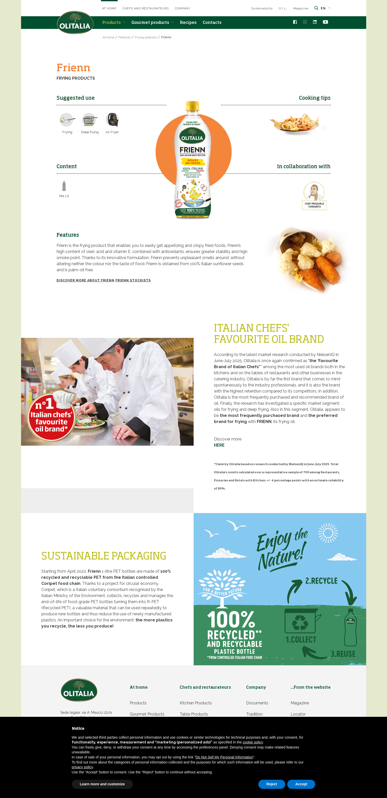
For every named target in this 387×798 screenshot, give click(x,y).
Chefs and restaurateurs (146, 8)
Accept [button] (301, 784)
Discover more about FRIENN (85, 280)
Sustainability (262, 8)
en (326, 8)
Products (113, 23)
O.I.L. (283, 8)
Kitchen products (196, 703)
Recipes (188, 23)
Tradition (254, 714)
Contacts (212, 23)
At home (109, 8)
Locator (298, 714)
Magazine (300, 8)
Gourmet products (152, 23)
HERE (219, 445)
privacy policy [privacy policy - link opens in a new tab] (82, 767)
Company (182, 8)
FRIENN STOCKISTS (133, 280)
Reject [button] (271, 784)
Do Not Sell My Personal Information (224, 757)
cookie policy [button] (253, 742)
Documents (257, 703)
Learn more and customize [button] (102, 784)
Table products (194, 714)
